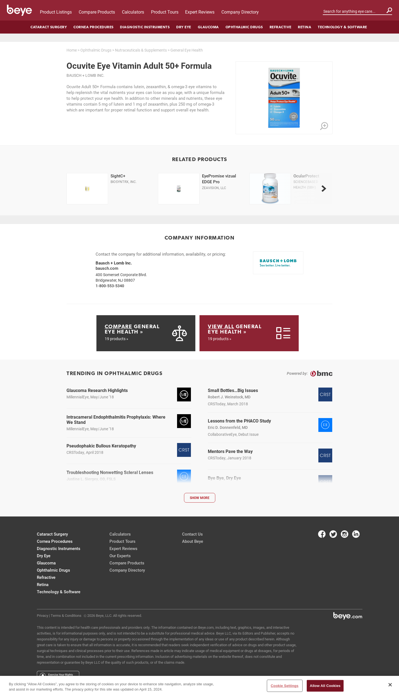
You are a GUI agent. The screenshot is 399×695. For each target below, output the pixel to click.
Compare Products (97, 12)
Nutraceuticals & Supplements (141, 50)
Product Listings (56, 12)
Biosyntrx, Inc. (124, 181)
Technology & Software (342, 27)
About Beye (192, 541)
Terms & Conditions (66, 615)
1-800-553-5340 (110, 285)
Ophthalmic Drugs (244, 27)
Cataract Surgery (48, 27)
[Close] (390, 685)
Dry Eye (183, 27)
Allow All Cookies (325, 686)
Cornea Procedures (93, 27)
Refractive (280, 27)
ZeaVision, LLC (214, 187)
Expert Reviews (199, 12)
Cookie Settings (284, 686)
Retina (304, 27)
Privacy (42, 615)
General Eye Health (186, 50)
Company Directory (240, 12)
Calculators (133, 12)
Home (71, 50)
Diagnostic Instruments (145, 27)
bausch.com (107, 268)
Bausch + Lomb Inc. (85, 75)
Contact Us (192, 534)
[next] (324, 189)
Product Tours (164, 12)
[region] (199, 685)
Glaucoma (208, 27)
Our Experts (120, 555)
